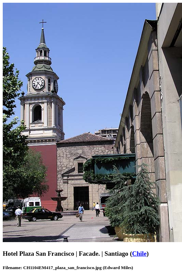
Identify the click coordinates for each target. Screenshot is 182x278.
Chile (139, 253)
